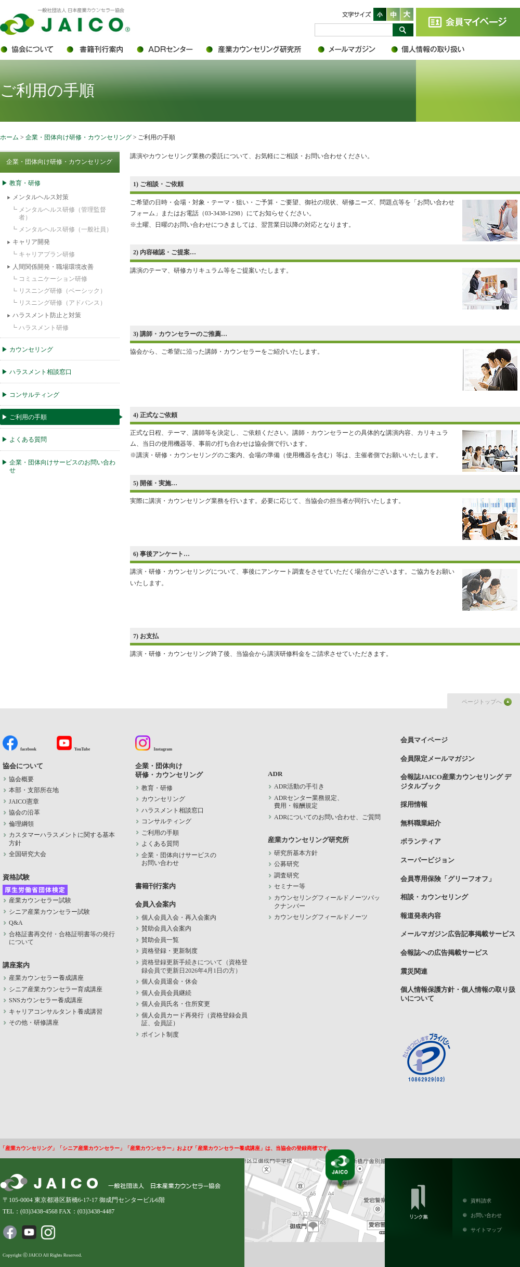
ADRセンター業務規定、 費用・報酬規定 (308, 802)
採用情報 (413, 804)
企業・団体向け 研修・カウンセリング (169, 770)
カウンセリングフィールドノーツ (321, 917)
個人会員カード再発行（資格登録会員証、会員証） (194, 1019)
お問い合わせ (486, 1215)
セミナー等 (289, 886)
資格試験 (16, 877)
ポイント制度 (160, 1034)
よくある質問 (28, 439)
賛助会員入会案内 (166, 928)
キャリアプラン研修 (47, 254)
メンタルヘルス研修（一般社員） (65, 229)
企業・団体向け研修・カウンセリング (78, 137)
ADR (170, 49)
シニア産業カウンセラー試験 (49, 911)
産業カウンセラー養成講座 (46, 977)
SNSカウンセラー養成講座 (46, 1000)
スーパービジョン (427, 860)
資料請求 (481, 1201)
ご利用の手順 (28, 417)
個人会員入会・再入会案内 (178, 917)
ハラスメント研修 (44, 327)
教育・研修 (25, 183)
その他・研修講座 (34, 1022)
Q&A (16, 922)
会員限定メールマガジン (353, 49)
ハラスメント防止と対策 (46, 315)
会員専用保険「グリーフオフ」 (447, 879)
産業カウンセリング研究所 (261, 49)
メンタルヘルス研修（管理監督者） (62, 214)
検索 (403, 29)
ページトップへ (482, 702)
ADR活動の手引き (299, 786)
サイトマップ (486, 1230)
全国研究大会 (27, 854)
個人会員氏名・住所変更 (175, 1003)
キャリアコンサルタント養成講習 (55, 1011)
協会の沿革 (24, 812)
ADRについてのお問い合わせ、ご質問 (327, 817)
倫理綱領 (27, 824)
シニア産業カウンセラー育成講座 (55, 989)
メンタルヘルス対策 (40, 197)
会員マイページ (468, 22)
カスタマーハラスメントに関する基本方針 (62, 839)
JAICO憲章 (24, 801)
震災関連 (413, 971)
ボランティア (420, 841)
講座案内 (16, 965)
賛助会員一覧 (160, 939)
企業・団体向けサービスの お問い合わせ (178, 859)
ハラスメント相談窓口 (40, 372)
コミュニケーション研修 (53, 278)
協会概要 (21, 779)
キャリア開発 (31, 241)
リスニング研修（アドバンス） (62, 302)
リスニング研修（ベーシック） (62, 290)
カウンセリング (31, 349)
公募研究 (286, 864)
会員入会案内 (155, 904)
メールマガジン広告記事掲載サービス (457, 934)
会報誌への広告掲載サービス (444, 952)
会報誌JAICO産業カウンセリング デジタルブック (455, 781)
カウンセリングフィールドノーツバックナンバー (327, 902)
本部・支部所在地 (34, 790)
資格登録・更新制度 (169, 950)
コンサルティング (34, 394)
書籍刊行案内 (100, 49)
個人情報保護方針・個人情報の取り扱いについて (434, 49)
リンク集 (418, 1200)
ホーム (9, 137)
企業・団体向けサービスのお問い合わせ (62, 466)
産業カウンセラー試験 (40, 900)
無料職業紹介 (420, 823)
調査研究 (286, 875)
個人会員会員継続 (166, 993)
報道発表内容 (420, 916)
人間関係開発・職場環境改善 (53, 266)
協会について (32, 49)
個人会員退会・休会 (169, 981)
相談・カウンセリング (434, 897)
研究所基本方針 (296, 853)
